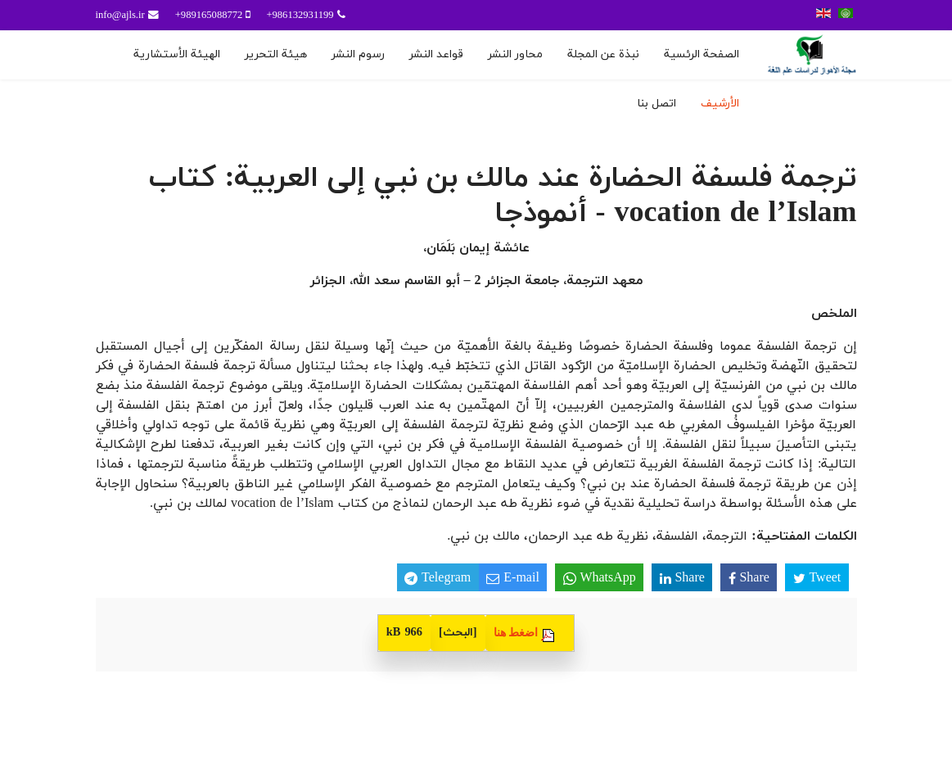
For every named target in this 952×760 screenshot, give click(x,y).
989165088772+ (209, 15)
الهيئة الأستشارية (176, 54)
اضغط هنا (516, 632)
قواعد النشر (436, 54)
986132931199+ (299, 15)
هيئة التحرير (276, 54)
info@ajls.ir (120, 15)
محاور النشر (515, 54)
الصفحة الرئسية (701, 54)
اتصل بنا (656, 103)
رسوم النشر (358, 54)
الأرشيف (720, 103)
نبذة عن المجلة (603, 54)
